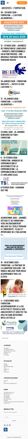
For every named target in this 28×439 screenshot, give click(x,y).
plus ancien (4, 338)
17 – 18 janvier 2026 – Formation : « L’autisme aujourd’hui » (11, 101)
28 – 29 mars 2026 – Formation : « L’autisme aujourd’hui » (11, 15)
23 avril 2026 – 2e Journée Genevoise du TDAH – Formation (13, 134)
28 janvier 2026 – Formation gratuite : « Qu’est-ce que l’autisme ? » (13, 84)
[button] (7, 2)
